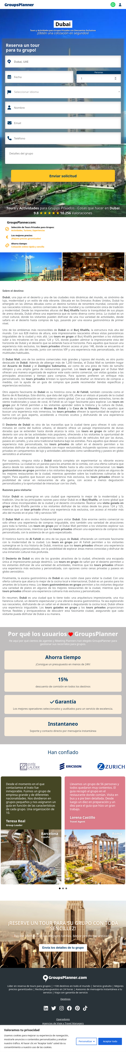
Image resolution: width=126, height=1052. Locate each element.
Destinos (65, 999)
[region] (63, 1038)
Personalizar (85, 1041)
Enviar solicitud (63, 175)
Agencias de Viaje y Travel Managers (63, 1023)
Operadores (63, 1019)
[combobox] (63, 92)
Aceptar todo (110, 1041)
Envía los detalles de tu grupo (63, 947)
